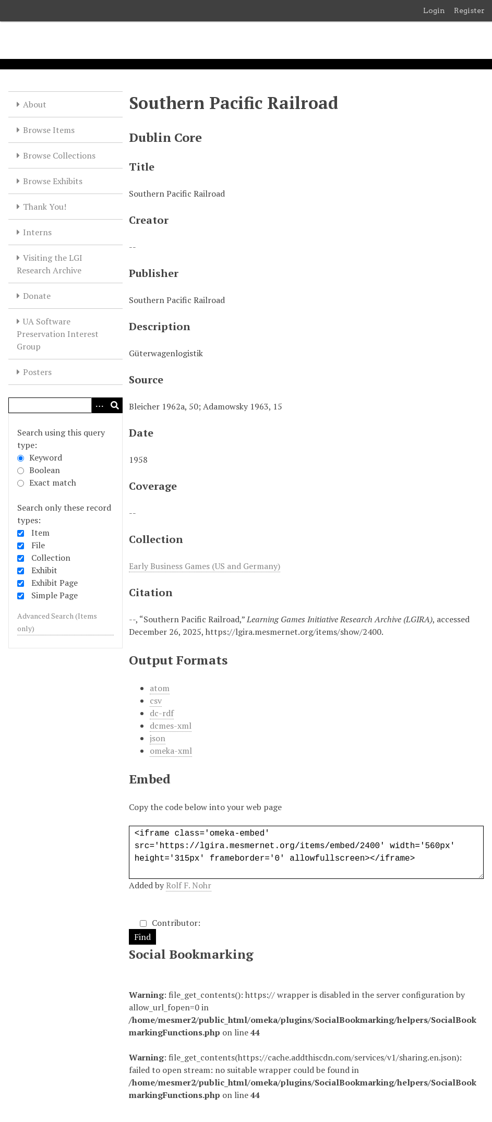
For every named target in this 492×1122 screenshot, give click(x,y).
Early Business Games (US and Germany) (204, 566)
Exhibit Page (54, 582)
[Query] (65, 405)
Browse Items (49, 130)
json (157, 738)
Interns (37, 232)
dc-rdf (162, 713)
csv (156, 700)
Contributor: (170, 922)
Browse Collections (59, 155)
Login (434, 10)
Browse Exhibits (52, 181)
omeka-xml (171, 750)
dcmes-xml (170, 725)
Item (40, 532)
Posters (37, 372)
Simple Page (54, 595)
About (34, 104)
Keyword (39, 457)
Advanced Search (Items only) (57, 622)
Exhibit (44, 570)
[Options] (99, 405)
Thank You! (44, 206)
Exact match (46, 482)
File (38, 545)
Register (469, 10)
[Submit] (115, 405)
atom (160, 688)
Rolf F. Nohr (188, 885)
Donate (37, 295)
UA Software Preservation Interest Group (58, 334)
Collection (50, 557)
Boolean (38, 470)
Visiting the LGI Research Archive (49, 264)
